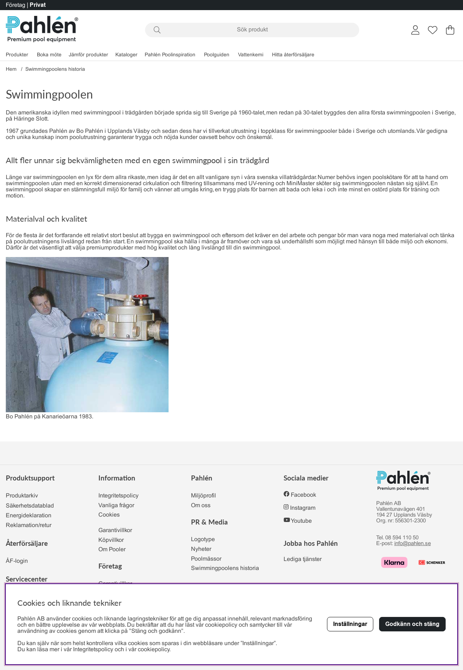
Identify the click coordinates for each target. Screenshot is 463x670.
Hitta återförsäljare (293, 55)
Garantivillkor (115, 530)
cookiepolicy (153, 649)
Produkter (17, 55)
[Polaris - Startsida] (42, 30)
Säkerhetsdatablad (30, 506)
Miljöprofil (203, 496)
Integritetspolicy (118, 496)
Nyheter (201, 549)
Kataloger (126, 55)
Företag (15, 5)
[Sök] (252, 30)
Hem (11, 69)
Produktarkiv (22, 496)
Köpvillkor (111, 540)
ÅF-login (17, 561)
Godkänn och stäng (412, 624)
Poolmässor (206, 559)
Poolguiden (216, 55)
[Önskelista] (432, 30)
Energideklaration (28, 515)
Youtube (301, 521)
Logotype (203, 539)
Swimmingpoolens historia (55, 69)
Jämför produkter (88, 55)
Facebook (303, 495)
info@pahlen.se (412, 543)
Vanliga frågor (116, 505)
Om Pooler (112, 549)
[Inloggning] (415, 30)
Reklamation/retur (28, 525)
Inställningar (350, 624)
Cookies (109, 515)
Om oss (201, 505)
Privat (38, 4)
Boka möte (49, 55)
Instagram (302, 508)
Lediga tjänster (303, 559)
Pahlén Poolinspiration (170, 55)
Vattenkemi (250, 55)
